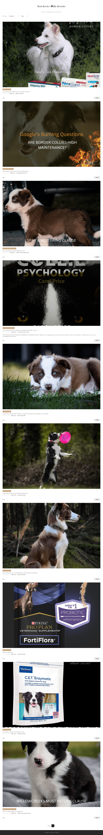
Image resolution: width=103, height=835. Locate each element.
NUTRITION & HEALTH (29, 1)
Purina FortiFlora (8, 652)
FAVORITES (81, 1)
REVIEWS (87, 1)
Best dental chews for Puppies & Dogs (13, 732)
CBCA (54, 1)
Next (49, 825)
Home (43, 12)
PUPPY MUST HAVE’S (40, 1)
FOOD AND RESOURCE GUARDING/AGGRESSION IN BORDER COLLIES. (20, 330)
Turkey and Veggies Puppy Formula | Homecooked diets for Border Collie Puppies (25, 413)
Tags (22, 16)
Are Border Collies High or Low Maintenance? (16, 171)
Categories (11, 16)
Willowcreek (11, 93)
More (4, 98)
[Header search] (99, 5)
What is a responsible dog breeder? (13, 811)
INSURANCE (49, 1)
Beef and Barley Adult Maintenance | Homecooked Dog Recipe (20, 573)
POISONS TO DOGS (61, 1)
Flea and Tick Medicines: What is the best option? (16, 91)
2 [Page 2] (55, 825)
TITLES (75, 1)
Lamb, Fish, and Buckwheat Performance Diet (15, 493)
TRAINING (69, 1)
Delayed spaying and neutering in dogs (14, 250)
